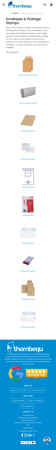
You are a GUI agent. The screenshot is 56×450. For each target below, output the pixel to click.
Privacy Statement (28, 406)
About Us (14, 390)
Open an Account (38, 390)
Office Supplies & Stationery (32, 13)
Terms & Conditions (35, 401)
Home (15, 13)
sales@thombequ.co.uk (28, 431)
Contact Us (25, 390)
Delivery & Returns (19, 401)
